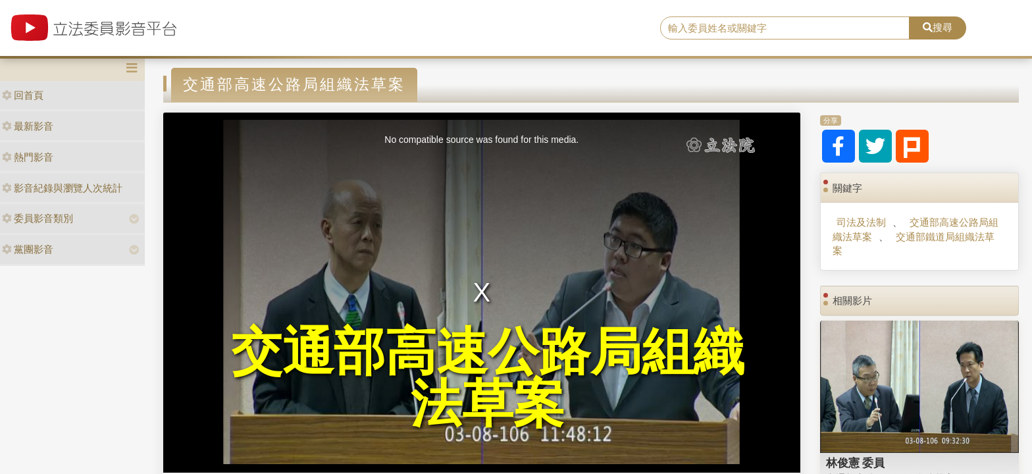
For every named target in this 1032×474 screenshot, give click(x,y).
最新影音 (27, 126)
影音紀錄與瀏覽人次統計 (62, 188)
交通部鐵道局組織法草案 (913, 243)
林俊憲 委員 (855, 463)
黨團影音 (27, 249)
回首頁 (22, 95)
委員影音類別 (37, 218)
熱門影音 (27, 157)
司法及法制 (861, 222)
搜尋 (937, 27)
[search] (785, 28)
